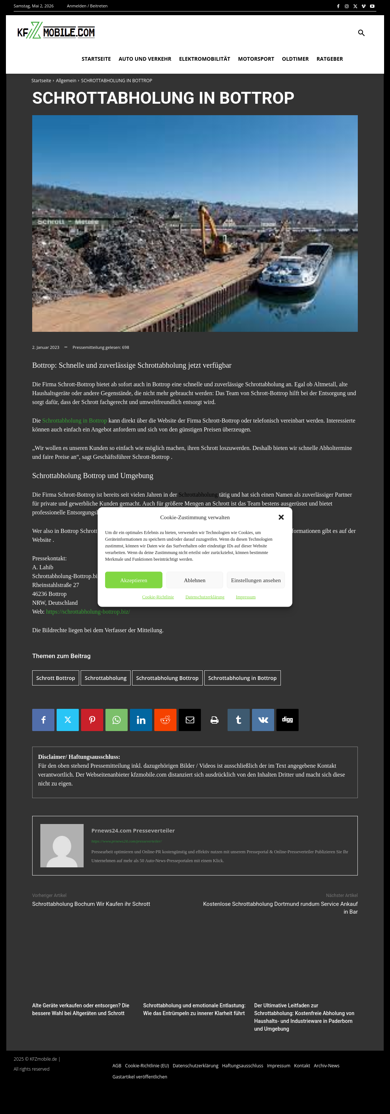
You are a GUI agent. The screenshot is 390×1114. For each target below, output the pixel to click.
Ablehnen (194, 580)
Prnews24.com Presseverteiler (133, 830)
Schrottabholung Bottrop (167, 677)
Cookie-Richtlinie (158, 597)
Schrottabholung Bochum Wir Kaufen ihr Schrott (91, 904)
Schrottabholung (198, 494)
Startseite (41, 80)
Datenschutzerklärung (204, 597)
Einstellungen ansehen (256, 580)
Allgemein (66, 80)
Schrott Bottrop (55, 677)
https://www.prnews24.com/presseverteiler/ (126, 841)
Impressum (245, 597)
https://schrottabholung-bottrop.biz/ (88, 611)
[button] (281, 517)
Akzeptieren (133, 580)
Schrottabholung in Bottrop (74, 420)
